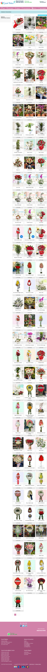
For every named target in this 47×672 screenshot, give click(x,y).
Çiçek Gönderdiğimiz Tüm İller (6, 661)
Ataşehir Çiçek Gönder (5, 653)
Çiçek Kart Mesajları (27, 653)
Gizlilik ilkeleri (31, 664)
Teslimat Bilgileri (27, 645)
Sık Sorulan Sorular (4, 644)
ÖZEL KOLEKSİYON (26, 8)
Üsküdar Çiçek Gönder (5, 660)
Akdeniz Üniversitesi (6, 12)
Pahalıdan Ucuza (26, 15)
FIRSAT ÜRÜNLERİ (42, 8)
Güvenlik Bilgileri (27, 644)
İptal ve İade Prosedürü (5, 643)
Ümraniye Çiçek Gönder (5, 658)
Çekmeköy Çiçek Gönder (5, 656)
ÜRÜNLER (17, 8)
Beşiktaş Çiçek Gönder (5, 654)
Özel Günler (26, 654)
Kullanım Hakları (38, 664)
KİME (3, 8)
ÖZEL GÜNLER (10, 8)
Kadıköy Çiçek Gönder (5, 657)
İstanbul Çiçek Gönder (5, 652)
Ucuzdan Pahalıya (17, 15)
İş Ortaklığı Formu (27, 646)
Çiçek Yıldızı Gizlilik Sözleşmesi (6, 642)
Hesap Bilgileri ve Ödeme (28, 643)
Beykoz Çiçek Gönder (5, 655)
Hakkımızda (26, 642)
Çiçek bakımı (26, 652)
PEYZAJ (34, 8)
